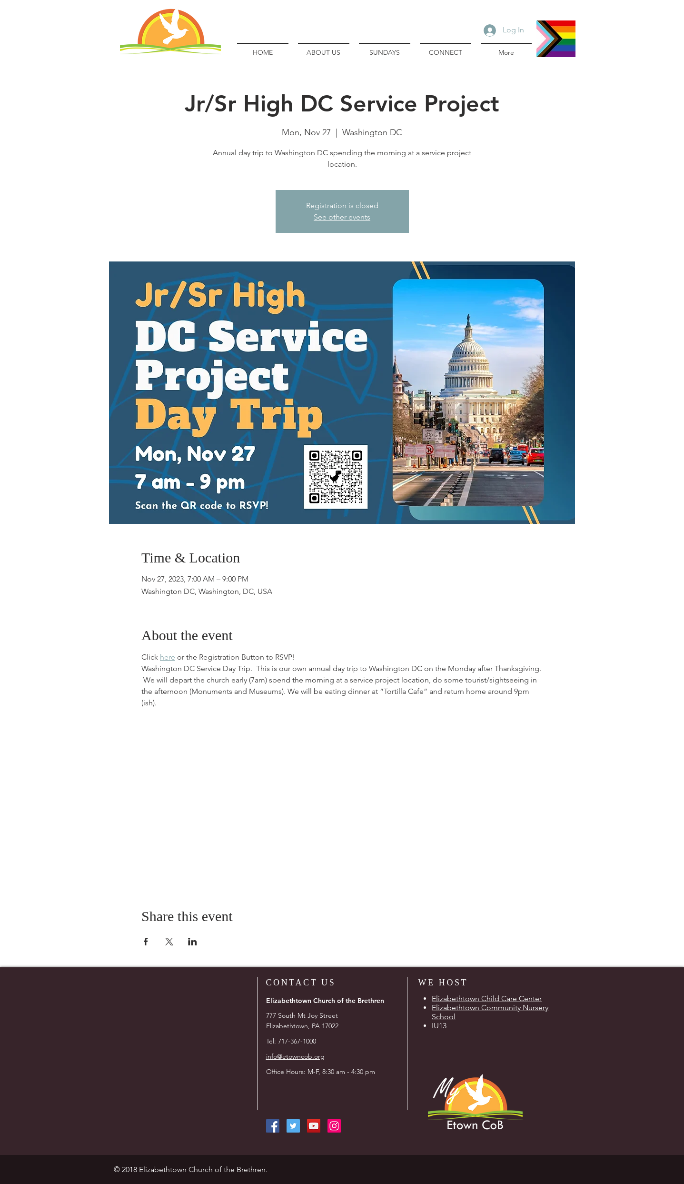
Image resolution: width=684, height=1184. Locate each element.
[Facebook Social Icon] (272, 1126)
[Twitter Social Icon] (293, 1126)
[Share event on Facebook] (145, 941)
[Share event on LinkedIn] (192, 941)
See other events (342, 216)
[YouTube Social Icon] (313, 1126)
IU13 (439, 1025)
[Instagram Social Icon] (334, 1126)
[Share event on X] (169, 941)
